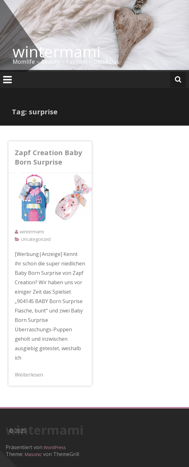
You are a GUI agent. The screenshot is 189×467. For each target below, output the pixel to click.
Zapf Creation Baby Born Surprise (48, 157)
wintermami (57, 51)
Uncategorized (36, 239)
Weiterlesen (29, 374)
